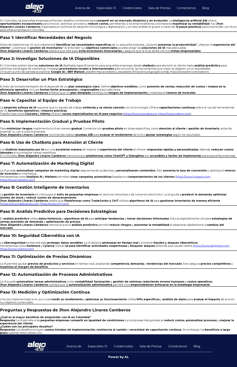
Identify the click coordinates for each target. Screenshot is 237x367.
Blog (205, 8)
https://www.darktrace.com (211, 245)
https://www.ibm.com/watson (189, 71)
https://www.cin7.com (54, 203)
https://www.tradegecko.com (20, 203)
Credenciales (132, 8)
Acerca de (82, 8)
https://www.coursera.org (140, 113)
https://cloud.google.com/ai (151, 71)
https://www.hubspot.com (193, 176)
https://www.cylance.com (16, 249)
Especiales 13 (106, 8)
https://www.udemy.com (174, 113)
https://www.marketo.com (17, 179)
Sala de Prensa (159, 8)
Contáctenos (186, 8)
